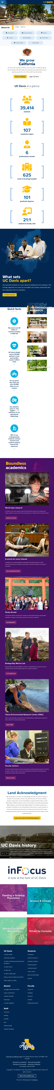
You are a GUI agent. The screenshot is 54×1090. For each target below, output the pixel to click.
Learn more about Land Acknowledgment (27, 818)
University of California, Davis (14, 1057)
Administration (11, 33)
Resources (30, 989)
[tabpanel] (27, 841)
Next (6, 853)
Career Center (31, 971)
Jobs (5, 1022)
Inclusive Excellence (28, 33)
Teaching (30, 993)
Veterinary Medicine (9, 958)
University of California (34, 1064)
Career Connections (9, 993)
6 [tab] (16, 857)
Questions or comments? (20, 1062)
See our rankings (20, 77)
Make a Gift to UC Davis (10, 980)
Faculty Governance (33, 1003)
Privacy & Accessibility (34, 1062)
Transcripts (7, 1000)
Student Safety (35, 43)
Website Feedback (9, 1029)
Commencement (32, 968)
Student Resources (33, 958)
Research (30, 996)
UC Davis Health (19, 43)
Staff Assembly (8, 1026)
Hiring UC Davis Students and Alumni (13, 977)
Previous (3, 853)
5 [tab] (15, 857)
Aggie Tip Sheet (34, 77)
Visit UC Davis (45, 38)
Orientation (31, 954)
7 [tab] (17, 857)
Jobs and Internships (33, 975)
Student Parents (32, 965)
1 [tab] (10, 857)
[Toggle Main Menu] (2, 2)
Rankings (45, 33)
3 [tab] (12, 857)
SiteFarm (35, 1080)
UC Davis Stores (8, 967)
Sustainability (28, 38)
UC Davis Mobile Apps (10, 974)
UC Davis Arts (7, 970)
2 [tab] (11, 857)
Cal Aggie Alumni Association (12, 989)
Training (6, 1015)
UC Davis (17, 27)
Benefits (30, 1000)
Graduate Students (33, 961)
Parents (30, 978)
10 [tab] (21, 857)
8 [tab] (19, 857)
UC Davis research (9, 295)
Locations (11, 38)
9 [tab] (20, 857)
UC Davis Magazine (9, 1003)
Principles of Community (19, 1064)
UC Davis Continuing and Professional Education (14, 962)
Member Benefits (8, 996)
